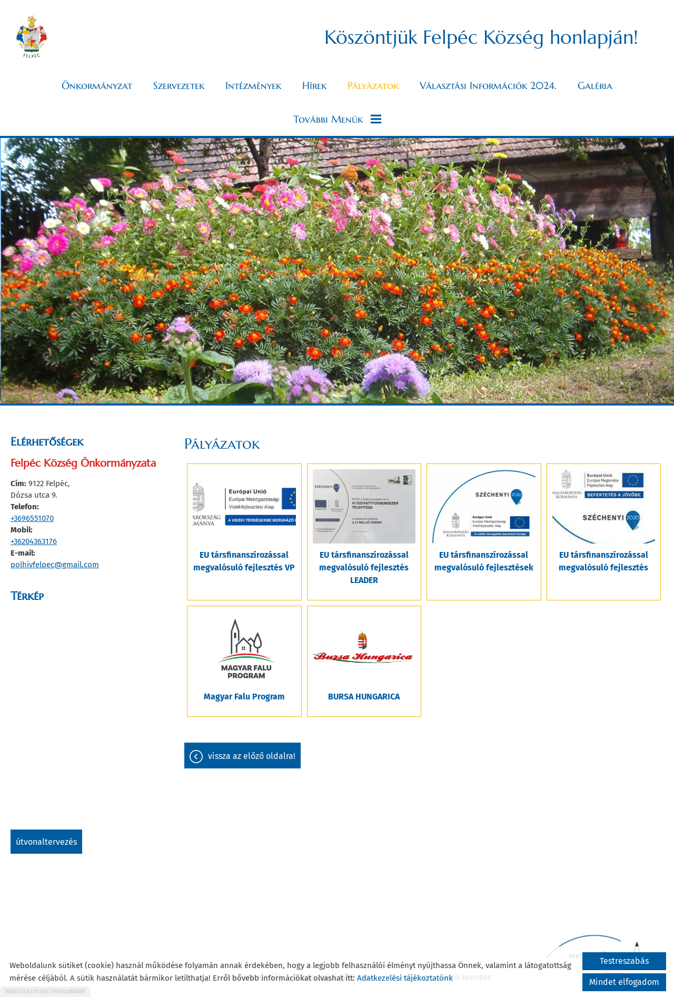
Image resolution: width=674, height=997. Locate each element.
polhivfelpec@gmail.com (55, 564)
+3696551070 (32, 518)
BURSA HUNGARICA (364, 697)
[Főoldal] (31, 37)
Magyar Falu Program (244, 697)
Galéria (595, 85)
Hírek (314, 85)
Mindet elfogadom (624, 982)
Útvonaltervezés (46, 842)
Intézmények (253, 85)
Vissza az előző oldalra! (251, 756)
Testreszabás (624, 961)
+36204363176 (34, 541)
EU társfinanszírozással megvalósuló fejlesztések (483, 561)
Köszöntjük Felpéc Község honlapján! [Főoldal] (481, 37)
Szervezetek (178, 85)
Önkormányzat (97, 85)
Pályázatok (373, 85)
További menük (337, 119)
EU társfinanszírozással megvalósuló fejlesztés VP (244, 561)
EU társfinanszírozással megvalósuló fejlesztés (603, 561)
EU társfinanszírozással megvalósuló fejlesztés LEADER (364, 567)
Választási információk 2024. (488, 85)
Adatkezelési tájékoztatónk (405, 978)
